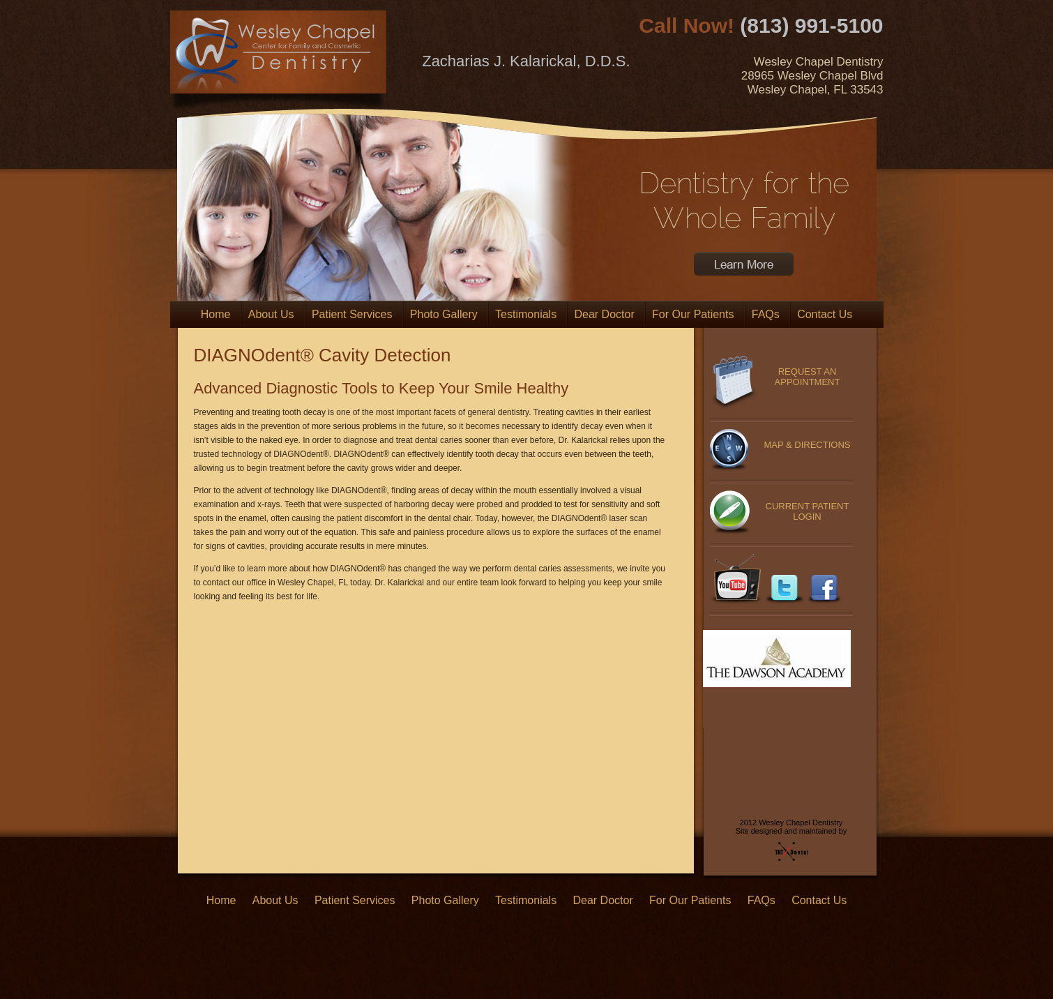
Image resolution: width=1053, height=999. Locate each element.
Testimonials (525, 314)
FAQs (766, 314)
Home (216, 314)
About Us (271, 314)
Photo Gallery (444, 314)
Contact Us (824, 314)
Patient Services (352, 314)
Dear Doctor (604, 314)
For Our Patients (693, 314)
